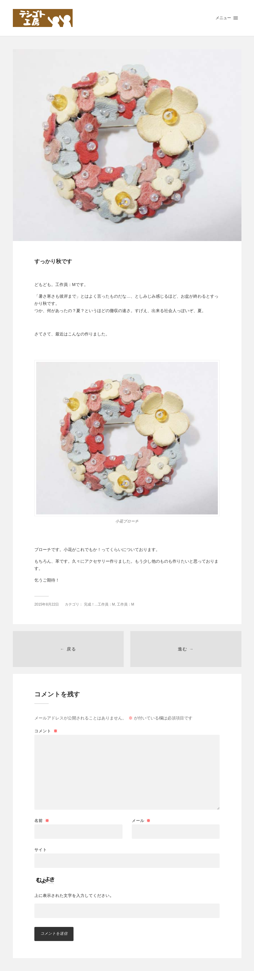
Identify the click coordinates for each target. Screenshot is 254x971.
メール (141, 821)
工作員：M (125, 604)
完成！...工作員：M (99, 604)
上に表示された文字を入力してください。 (74, 896)
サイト (40, 849)
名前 (41, 821)
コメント (46, 731)
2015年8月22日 (46, 604)
